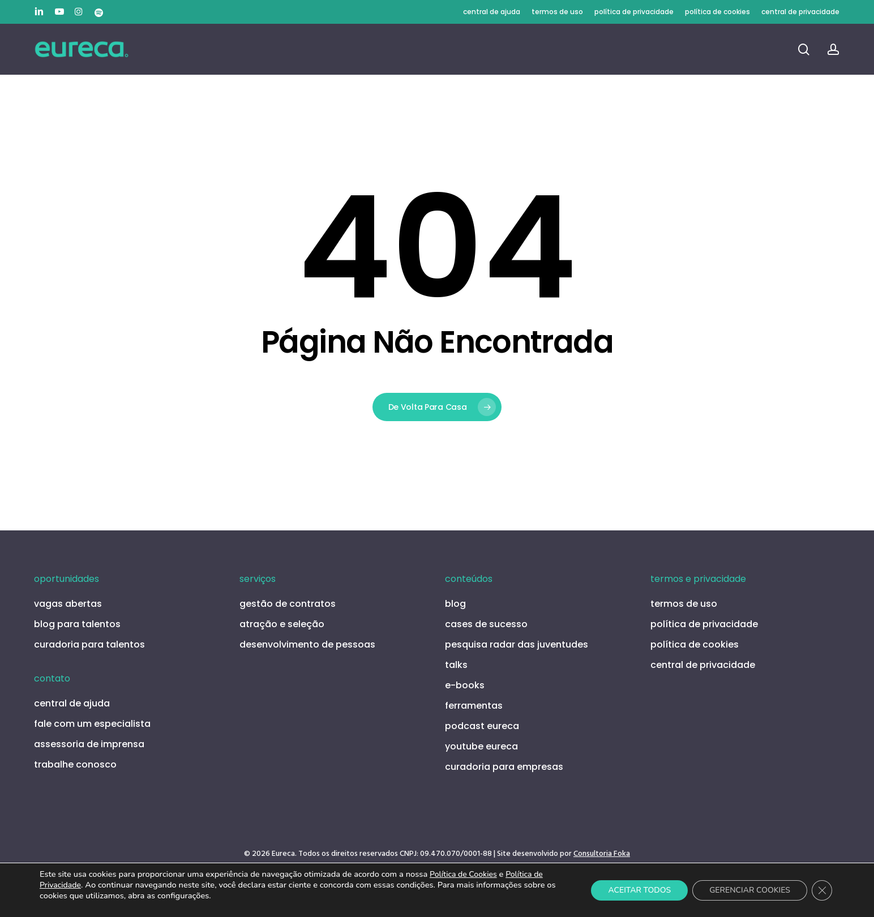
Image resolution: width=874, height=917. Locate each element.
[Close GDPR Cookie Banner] (822, 890)
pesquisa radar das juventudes (516, 644)
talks (456, 664)
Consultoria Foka (601, 853)
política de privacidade (704, 624)
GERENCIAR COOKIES (749, 890)
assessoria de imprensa (89, 744)
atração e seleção (281, 624)
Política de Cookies (463, 874)
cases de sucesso (486, 624)
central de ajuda (72, 703)
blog (455, 603)
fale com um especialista (92, 723)
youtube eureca (481, 746)
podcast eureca (482, 725)
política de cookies (694, 644)
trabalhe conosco (75, 764)
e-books (465, 685)
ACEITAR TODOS (639, 890)
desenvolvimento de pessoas (307, 644)
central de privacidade (702, 664)
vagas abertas (68, 603)
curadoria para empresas (504, 766)
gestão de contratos (287, 603)
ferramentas (474, 705)
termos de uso (683, 603)
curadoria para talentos (89, 644)
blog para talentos (77, 624)
